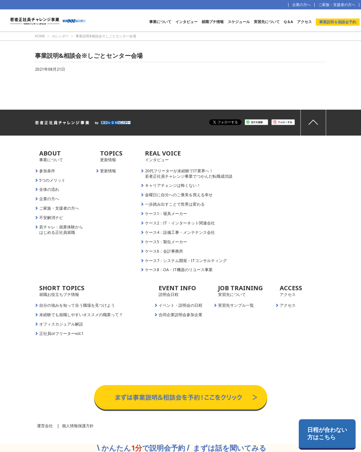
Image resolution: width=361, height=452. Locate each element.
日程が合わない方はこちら (327, 433)
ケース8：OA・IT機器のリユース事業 (179, 269)
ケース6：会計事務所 (164, 251)
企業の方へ (301, 4)
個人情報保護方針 (78, 425)
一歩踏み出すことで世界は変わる (175, 204)
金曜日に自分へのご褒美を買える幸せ (179, 194)
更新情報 (108, 170)
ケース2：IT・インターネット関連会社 (180, 223)
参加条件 (47, 170)
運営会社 (45, 425)
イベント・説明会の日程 (180, 305)
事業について (160, 21)
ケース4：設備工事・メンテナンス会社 (180, 232)
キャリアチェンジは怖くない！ (173, 185)
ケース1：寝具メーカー (166, 213)
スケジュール (239, 21)
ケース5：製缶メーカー (166, 241)
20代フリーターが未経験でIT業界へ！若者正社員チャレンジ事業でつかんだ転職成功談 (189, 173)
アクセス (304, 21)
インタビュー (186, 21)
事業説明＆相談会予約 (337, 21)
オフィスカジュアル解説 (61, 324)
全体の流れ (49, 189)
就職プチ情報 (213, 21)
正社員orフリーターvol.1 (61, 333)
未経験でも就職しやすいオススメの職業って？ (81, 314)
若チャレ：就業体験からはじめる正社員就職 (61, 229)
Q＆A (288, 21)
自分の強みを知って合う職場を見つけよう (77, 305)
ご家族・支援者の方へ (336, 4)
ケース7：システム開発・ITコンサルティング (186, 260)
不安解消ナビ (51, 217)
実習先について (267, 21)
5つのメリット (52, 180)
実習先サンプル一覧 (236, 305)
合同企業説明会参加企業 (180, 314)
